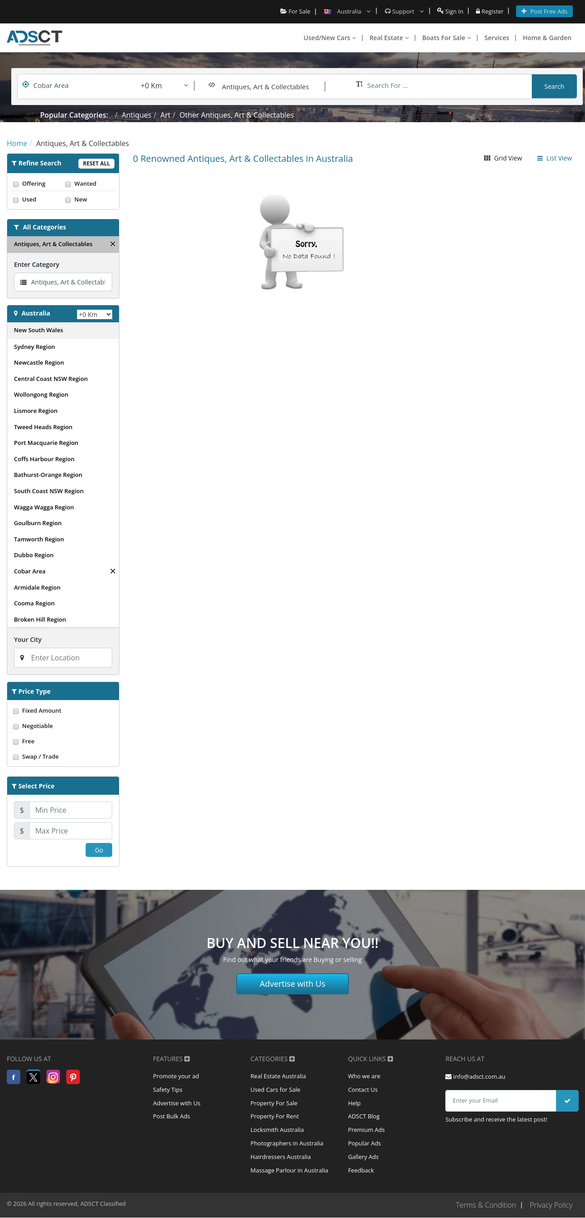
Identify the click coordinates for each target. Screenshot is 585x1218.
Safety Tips (168, 1090)
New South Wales (38, 330)
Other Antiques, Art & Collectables (236, 115)
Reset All (96, 163)
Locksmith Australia (277, 1130)
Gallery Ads (363, 1158)
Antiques (136, 115)
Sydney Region (34, 347)
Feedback (361, 1171)
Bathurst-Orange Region (48, 475)
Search (554, 86)
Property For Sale (274, 1103)
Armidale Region (37, 587)
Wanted (89, 183)
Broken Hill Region (40, 619)
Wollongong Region (41, 394)
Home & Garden (547, 37)
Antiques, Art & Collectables (53, 244)
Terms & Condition (485, 1206)
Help (354, 1103)
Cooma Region (34, 603)
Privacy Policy (551, 1206)
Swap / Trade (63, 756)
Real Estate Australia (278, 1076)
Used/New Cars (330, 37)
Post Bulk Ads (171, 1117)
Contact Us (363, 1090)
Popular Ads (364, 1144)
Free (63, 741)
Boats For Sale (446, 37)
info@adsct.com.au (475, 1076)
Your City (27, 639)
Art (165, 115)
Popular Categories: (74, 115)
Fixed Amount (63, 710)
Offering (37, 183)
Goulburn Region (38, 523)
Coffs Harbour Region (44, 459)
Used (37, 199)
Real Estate (389, 37)
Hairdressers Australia (281, 1158)
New (89, 199)
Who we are (364, 1076)
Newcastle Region (39, 362)
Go (99, 850)
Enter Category (36, 264)
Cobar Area (30, 571)
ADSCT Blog (363, 1117)
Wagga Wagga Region (44, 507)
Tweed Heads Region (43, 427)
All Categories (44, 227)
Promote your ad (176, 1076)
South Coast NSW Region (49, 491)
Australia (36, 313)
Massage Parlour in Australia (289, 1171)
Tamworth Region (39, 539)
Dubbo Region (34, 555)
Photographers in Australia (287, 1144)
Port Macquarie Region (46, 443)
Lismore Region (36, 411)
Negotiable (63, 726)
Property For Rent (275, 1117)
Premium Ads (366, 1130)
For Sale (295, 11)
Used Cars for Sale (275, 1090)
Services (496, 37)
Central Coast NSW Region (51, 379)
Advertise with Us (292, 983)
